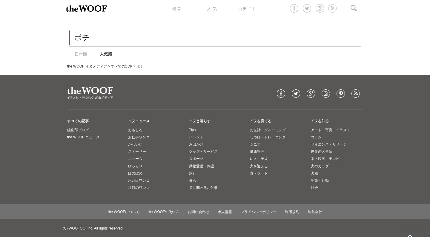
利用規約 (292, 212)
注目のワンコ (139, 188)
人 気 (212, 8)
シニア (255, 144)
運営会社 (315, 212)
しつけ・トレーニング (268, 137)
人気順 (106, 54)
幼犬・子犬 (259, 159)
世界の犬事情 (321, 151)
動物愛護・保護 (201, 166)
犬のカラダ (320, 166)
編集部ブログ (78, 130)
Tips (192, 130)
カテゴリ (246, 8)
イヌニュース (139, 121)
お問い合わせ (198, 212)
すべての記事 (121, 66)
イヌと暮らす (200, 121)
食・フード (259, 173)
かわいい (135, 144)
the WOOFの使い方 (163, 212)
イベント (196, 137)
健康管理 (257, 151)
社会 (314, 188)
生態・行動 (320, 180)
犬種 (314, 173)
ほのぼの (135, 173)
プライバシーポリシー (259, 212)
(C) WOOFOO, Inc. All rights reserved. (93, 228)
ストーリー (137, 151)
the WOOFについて (123, 212)
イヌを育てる (260, 121)
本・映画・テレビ (325, 159)
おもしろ (135, 130)
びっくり (135, 166)
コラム (316, 137)
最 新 (177, 8)
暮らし (194, 180)
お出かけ (196, 144)
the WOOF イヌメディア (87, 66)
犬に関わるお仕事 (203, 188)
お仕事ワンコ (139, 137)
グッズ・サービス (203, 151)
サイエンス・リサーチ (329, 144)
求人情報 (225, 212)
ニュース (135, 159)
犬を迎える (259, 166)
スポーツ (196, 159)
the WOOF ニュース (83, 137)
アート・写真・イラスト (330, 130)
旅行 (192, 173)
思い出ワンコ (139, 180)
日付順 (81, 54)
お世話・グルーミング (268, 130)
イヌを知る (320, 121)
